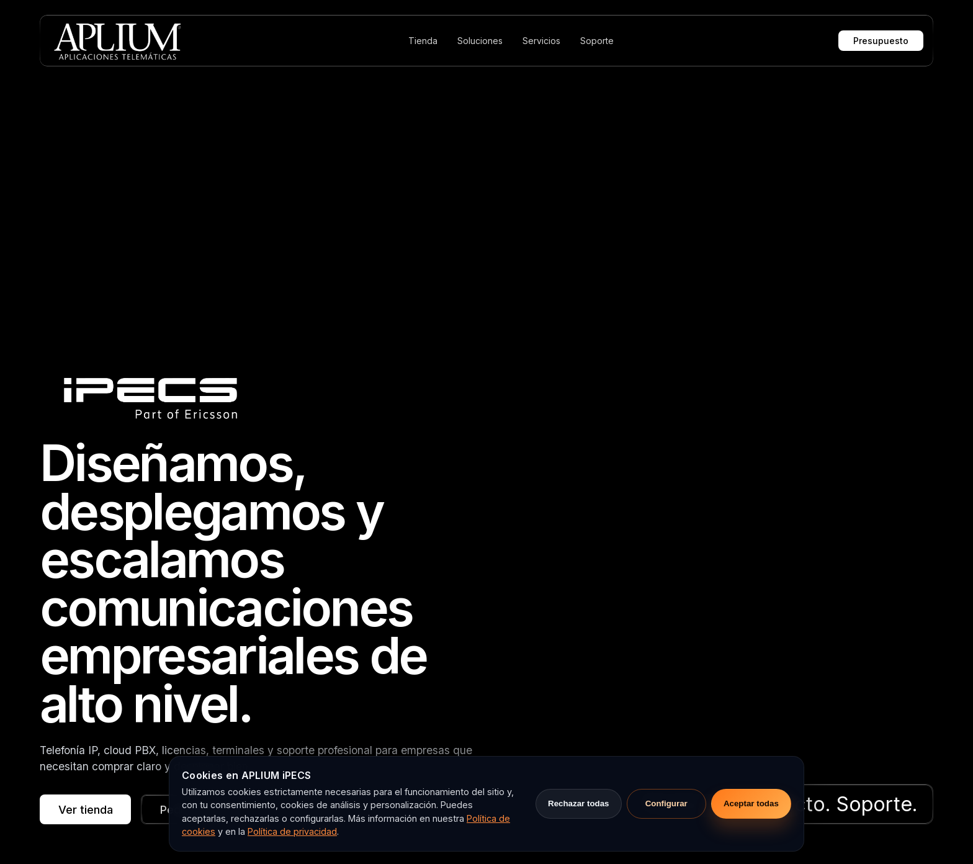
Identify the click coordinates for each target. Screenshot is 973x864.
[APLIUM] (117, 40)
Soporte (597, 40)
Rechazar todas (578, 803)
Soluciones (480, 40)
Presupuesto (880, 40)
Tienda (422, 40)
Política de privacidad (292, 831)
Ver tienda (85, 809)
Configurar (666, 803)
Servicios (541, 40)
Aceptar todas (751, 803)
